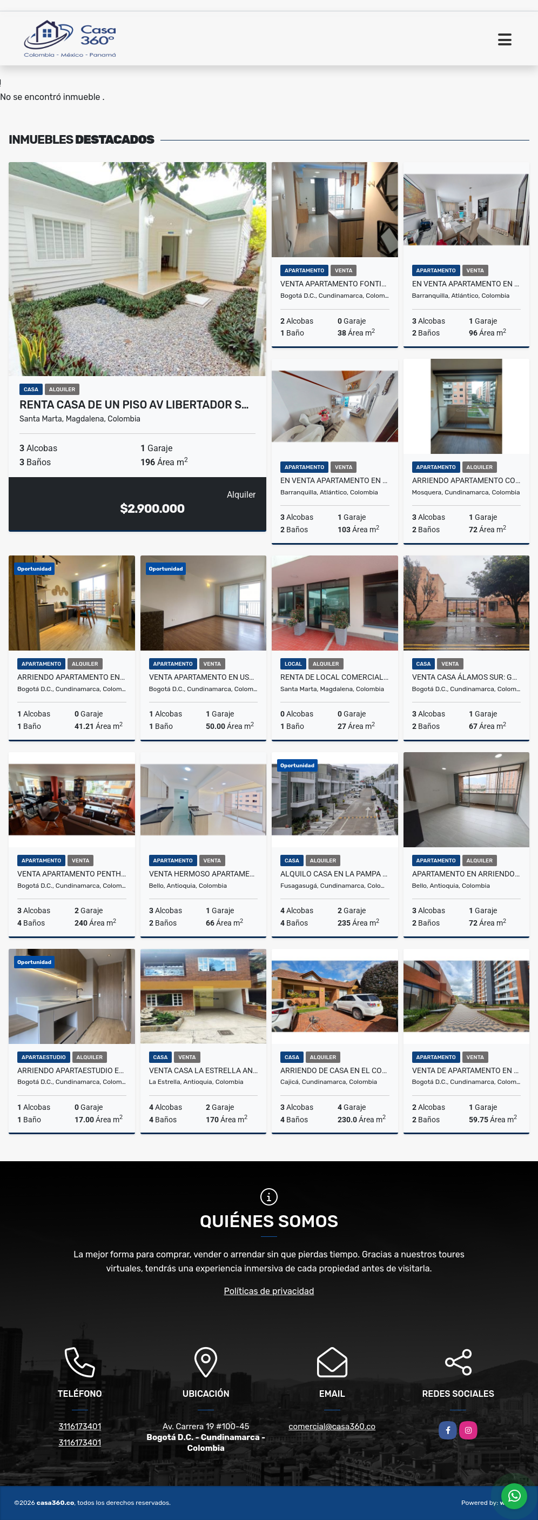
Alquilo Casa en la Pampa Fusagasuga (334, 873)
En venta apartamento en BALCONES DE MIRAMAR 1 (334, 480)
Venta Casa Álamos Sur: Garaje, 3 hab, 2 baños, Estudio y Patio (466, 677)
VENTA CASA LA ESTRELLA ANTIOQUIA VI (203, 1070)
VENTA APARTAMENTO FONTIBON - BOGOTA (334, 283)
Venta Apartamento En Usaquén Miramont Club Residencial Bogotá (203, 677)
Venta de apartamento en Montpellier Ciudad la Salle (466, 1070)
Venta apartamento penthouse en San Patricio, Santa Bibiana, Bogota (71, 873)
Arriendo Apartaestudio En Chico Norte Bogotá (71, 1070)
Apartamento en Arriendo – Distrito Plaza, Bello (466, 873)
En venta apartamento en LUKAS (466, 283)
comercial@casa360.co (331, 1426)
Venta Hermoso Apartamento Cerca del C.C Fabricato (203, 873)
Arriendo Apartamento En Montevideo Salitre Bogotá (71, 677)
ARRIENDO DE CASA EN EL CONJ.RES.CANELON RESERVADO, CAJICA (334, 1070)
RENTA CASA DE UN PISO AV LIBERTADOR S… (134, 404)
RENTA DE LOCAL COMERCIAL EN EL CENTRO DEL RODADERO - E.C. (334, 677)
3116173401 (79, 1426)
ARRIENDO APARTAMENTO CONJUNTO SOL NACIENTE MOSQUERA (466, 480)
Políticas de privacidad (269, 1291)
